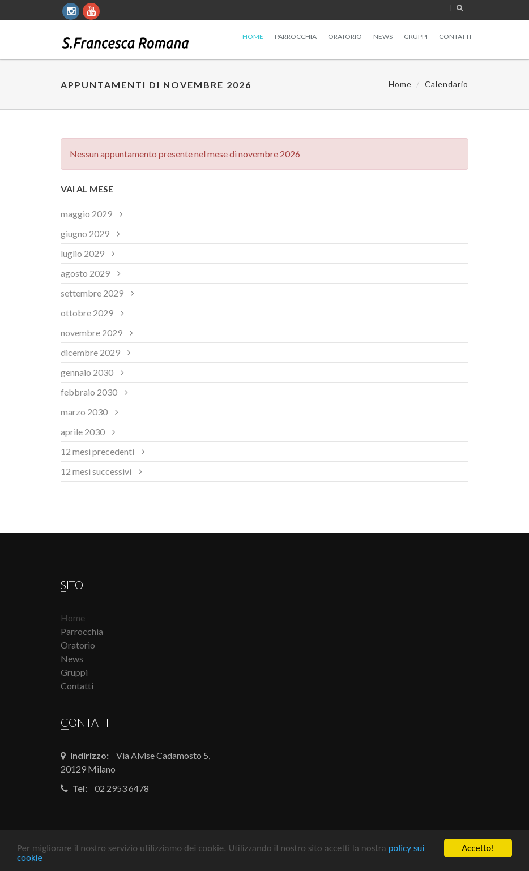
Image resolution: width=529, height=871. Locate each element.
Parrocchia (296, 36)
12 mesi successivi (96, 471)
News (383, 36)
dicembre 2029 (90, 352)
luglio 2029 (82, 253)
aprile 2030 (83, 431)
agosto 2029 (85, 273)
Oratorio (345, 36)
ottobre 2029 (87, 312)
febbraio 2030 (89, 392)
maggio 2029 (86, 213)
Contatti (455, 36)
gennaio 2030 (87, 372)
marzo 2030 (84, 411)
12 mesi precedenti (97, 451)
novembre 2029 (91, 332)
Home (252, 36)
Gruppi (416, 36)
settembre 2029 (92, 293)
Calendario (446, 84)
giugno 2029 (85, 233)
